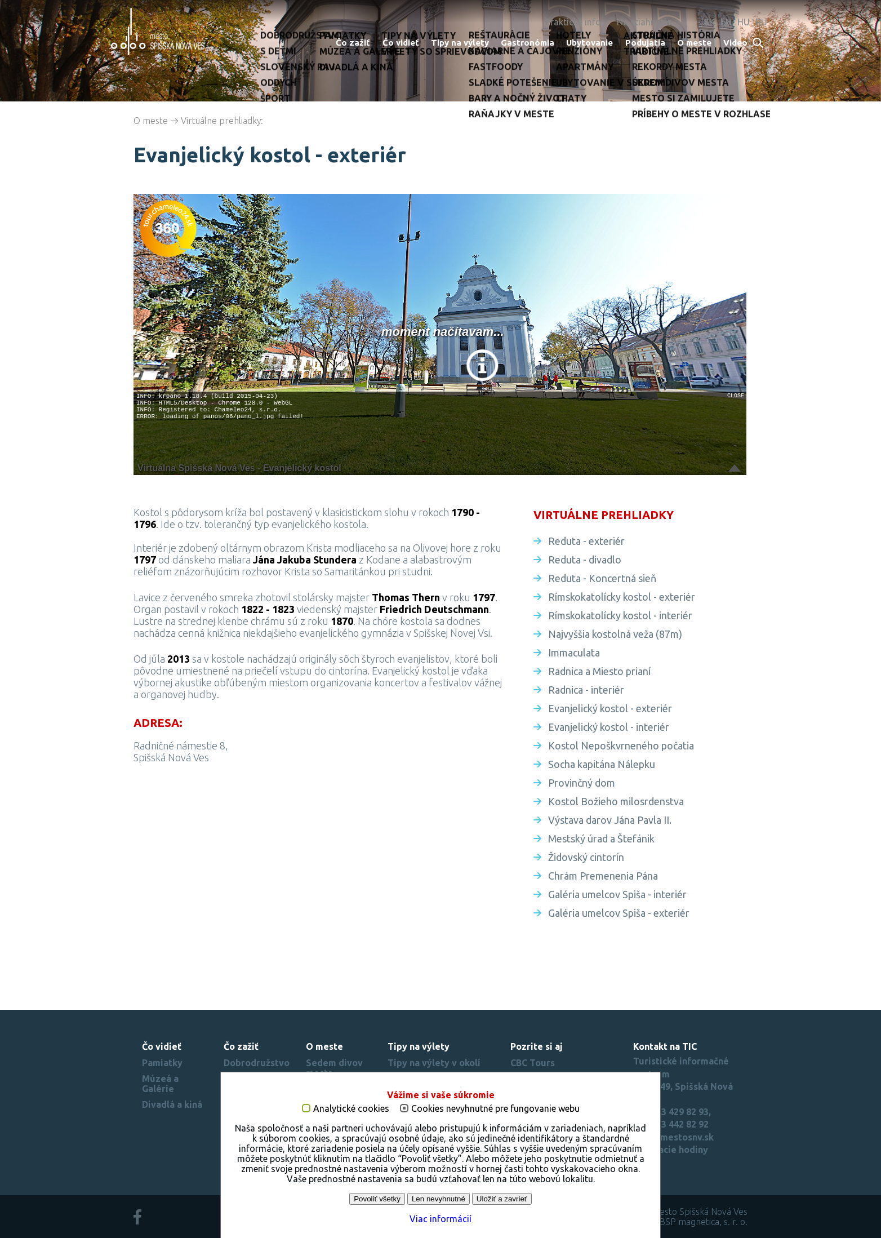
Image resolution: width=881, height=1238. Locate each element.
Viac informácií (440, 1219)
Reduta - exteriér (586, 541)
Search (758, 44)
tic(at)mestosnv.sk (673, 1137)
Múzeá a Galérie (160, 1083)
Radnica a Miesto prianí (599, 671)
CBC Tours (532, 1063)
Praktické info (573, 22)
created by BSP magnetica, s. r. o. (680, 1222)
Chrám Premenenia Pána (603, 875)
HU (743, 22)
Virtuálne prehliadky (221, 121)
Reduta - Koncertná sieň (602, 578)
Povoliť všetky (377, 1199)
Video (735, 42)
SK (709, 22)
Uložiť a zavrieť (502, 1199)
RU (761, 22)
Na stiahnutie (644, 22)
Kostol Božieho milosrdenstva (616, 801)
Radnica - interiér (586, 689)
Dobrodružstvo (257, 1063)
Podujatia (645, 42)
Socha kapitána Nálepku (601, 764)
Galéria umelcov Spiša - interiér (617, 894)
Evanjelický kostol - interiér (608, 727)
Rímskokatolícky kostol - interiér (620, 615)
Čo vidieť (400, 42)
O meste (694, 42)
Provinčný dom (581, 782)
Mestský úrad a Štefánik (601, 838)
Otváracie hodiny (670, 1149)
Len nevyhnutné (438, 1199)
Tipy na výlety (460, 42)
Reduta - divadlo (584, 559)
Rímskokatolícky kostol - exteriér (621, 596)
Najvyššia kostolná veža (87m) (615, 634)
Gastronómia (527, 42)
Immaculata (574, 652)
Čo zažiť (353, 42)
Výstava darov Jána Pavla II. (609, 820)
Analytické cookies (351, 1108)
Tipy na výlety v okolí (434, 1063)
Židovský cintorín (586, 857)
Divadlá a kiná (172, 1104)
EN (726, 22)
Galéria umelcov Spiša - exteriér (618, 912)
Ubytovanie (589, 42)
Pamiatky (162, 1063)
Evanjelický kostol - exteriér (610, 708)
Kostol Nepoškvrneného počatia (621, 745)
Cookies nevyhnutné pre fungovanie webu (495, 1108)
